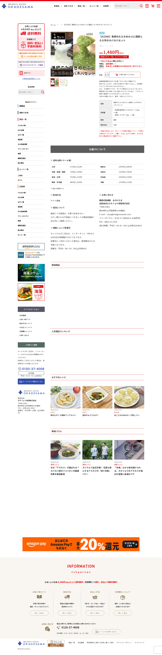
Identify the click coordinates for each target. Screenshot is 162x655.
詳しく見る (39, 613)
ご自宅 (20, 175)
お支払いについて (26, 327)
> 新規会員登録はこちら (31, 78)
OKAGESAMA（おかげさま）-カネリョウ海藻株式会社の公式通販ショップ (17, 6)
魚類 (19, 153)
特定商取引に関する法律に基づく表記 (100, 643)
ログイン (25, 73)
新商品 (56, 6)
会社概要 (23, 315)
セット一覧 (94, 6)
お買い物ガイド (25, 319)
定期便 (106, 6)
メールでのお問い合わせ (106, 632)
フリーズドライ (23, 149)
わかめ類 (21, 130)
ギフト (20, 180)
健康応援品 (22, 158)
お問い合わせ (24, 335)
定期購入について (26, 331)
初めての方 (68, 6)
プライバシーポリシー (124, 643)
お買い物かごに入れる (124, 74)
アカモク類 (22, 125)
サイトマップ (139, 643)
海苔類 (20, 139)
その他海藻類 (22, 144)
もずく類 (21, 135)
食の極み (21, 163)
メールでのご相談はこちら (31, 381)
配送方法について (26, 323)
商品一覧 (81, 6)
